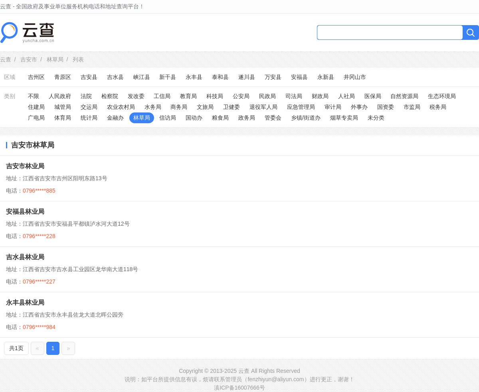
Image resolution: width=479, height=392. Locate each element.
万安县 (273, 77)
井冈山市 (355, 77)
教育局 (188, 96)
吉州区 (36, 77)
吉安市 (28, 59)
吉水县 (115, 77)
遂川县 (246, 77)
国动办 (194, 117)
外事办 (359, 107)
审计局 (333, 107)
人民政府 (60, 96)
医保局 (372, 96)
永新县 (325, 77)
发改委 (136, 96)
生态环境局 (442, 96)
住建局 (36, 107)
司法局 (293, 96)
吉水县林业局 (25, 257)
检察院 (109, 96)
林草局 (55, 59)
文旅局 (205, 107)
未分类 (376, 117)
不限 (33, 96)
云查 (5, 59)
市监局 (412, 107)
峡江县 (141, 77)
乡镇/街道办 (306, 117)
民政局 (267, 96)
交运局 (89, 107)
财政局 (320, 96)
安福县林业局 (25, 211)
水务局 (152, 107)
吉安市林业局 (25, 166)
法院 (86, 96)
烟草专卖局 (344, 117)
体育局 (62, 117)
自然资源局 (404, 96)
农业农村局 (121, 107)
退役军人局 (263, 107)
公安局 (241, 96)
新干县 (167, 77)
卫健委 (231, 107)
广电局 (36, 117)
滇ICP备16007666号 (239, 387)
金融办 (115, 117)
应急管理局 (301, 107)
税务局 (438, 107)
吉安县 (89, 77)
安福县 (299, 77)
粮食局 (220, 117)
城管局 (62, 107)
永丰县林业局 (25, 302)
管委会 (273, 117)
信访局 (167, 117)
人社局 (346, 96)
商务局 (178, 107)
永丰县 (194, 77)
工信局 (162, 96)
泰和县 (220, 77)
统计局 (89, 117)
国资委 (385, 107)
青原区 (62, 77)
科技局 (214, 96)
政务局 (246, 117)
